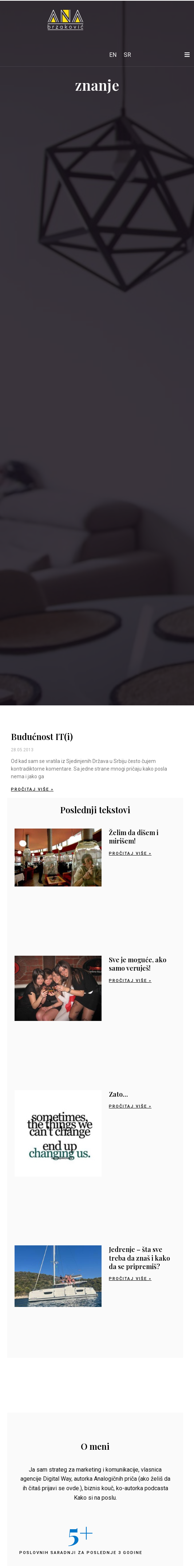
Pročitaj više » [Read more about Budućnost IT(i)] (32, 789)
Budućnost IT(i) (42, 736)
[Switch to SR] (127, 55)
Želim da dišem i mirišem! (133, 836)
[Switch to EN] (113, 55)
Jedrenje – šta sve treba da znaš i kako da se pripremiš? (139, 1258)
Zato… (118, 1094)
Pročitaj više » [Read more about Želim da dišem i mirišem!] (130, 853)
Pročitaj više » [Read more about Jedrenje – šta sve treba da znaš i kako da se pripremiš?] (130, 1278)
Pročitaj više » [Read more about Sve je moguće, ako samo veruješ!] (130, 980)
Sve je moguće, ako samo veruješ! (137, 963)
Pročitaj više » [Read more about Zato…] (130, 1106)
